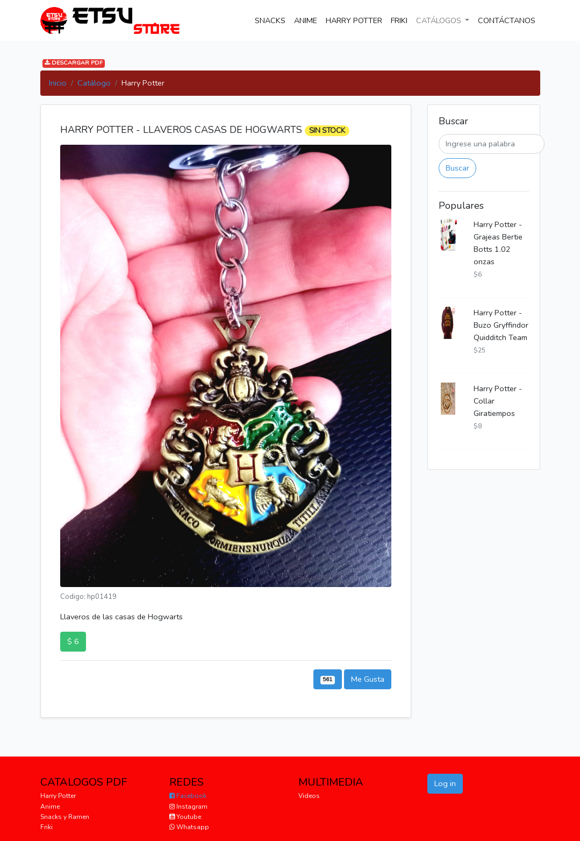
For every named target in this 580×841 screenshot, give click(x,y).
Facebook (187, 795)
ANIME (305, 20)
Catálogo (94, 82)
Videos (309, 795)
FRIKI (399, 20)
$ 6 (73, 641)
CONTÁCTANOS (509, 20)
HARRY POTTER (354, 20)
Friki (46, 827)
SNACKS (272, 20)
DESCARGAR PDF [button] (74, 63)
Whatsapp (189, 827)
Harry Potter (58, 795)
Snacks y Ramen (64, 816)
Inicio (58, 82)
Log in (445, 783)
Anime (50, 806)
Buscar (457, 167)
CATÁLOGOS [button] (439, 20)
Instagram (188, 806)
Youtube (185, 816)
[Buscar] (492, 144)
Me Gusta (367, 679)
